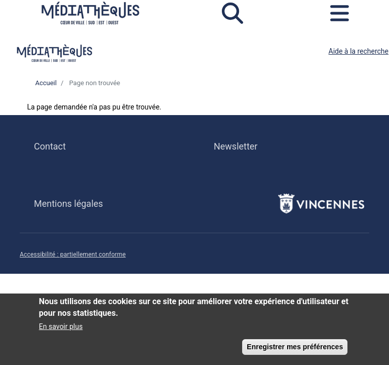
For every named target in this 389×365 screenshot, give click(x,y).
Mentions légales (68, 203)
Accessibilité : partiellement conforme (73, 254)
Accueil (45, 83)
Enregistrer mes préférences (295, 350)
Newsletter (235, 146)
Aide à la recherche (359, 51)
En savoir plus (61, 330)
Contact (50, 146)
